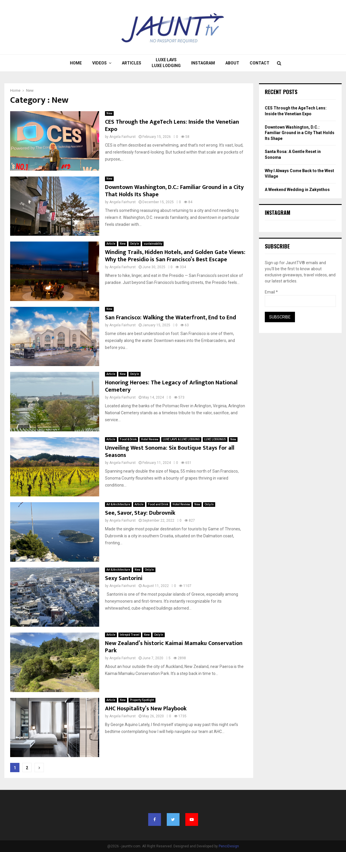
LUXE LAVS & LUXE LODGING (181, 439)
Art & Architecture (118, 504)
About (232, 63)
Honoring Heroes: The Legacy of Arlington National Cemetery (171, 386)
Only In (134, 243)
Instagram (203, 63)
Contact (259, 63)
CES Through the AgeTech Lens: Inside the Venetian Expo (172, 125)
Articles (131, 63)
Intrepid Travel (130, 634)
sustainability (153, 243)
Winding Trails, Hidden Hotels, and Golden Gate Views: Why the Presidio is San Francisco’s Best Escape (175, 255)
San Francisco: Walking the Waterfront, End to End (170, 318)
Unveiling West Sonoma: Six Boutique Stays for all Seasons (169, 451)
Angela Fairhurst (122, 137)
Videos (99, 63)
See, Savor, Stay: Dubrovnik (140, 513)
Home (76, 63)
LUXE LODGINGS (215, 439)
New (109, 113)
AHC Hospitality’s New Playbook (145, 709)
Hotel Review (149, 439)
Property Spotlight (142, 700)
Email (271, 292)
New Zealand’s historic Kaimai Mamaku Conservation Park (173, 646)
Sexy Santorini (123, 578)
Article (110, 243)
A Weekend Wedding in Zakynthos (297, 189)
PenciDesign (229, 846)
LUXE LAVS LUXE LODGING (166, 62)
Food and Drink (158, 504)
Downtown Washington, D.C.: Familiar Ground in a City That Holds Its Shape (174, 190)
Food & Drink (128, 439)
